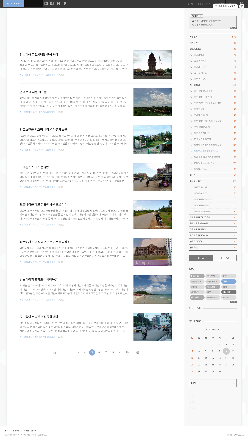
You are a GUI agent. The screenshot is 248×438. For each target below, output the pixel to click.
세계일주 (195, 292)
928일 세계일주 (213, 49)
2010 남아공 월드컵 (215, 139)
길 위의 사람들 (215, 73)
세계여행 (211, 286)
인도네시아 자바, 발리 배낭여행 (215, 121)
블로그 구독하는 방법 (204, 25)
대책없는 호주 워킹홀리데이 (215, 151)
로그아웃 (25, 430)
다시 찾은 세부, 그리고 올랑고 (215, 157)
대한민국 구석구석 (213, 229)
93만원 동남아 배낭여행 (215, 163)
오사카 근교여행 (215, 115)
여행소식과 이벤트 (215, 211)
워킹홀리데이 (213, 297)
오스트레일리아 (213, 276)
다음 (136, 352)
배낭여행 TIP (213, 181)
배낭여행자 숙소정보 (215, 199)
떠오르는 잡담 (215, 79)
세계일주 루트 (215, 67)
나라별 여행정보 (215, 193)
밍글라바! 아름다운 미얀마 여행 (215, 145)
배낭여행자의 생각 (215, 205)
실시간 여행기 (215, 61)
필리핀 (226, 297)
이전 (54, 352)
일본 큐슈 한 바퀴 (215, 133)
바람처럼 (195, 276)
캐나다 (213, 175)
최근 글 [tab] (201, 257)
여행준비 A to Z (215, 187)
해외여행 (195, 297)
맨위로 (34, 430)
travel (225, 286)
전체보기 (213, 37)
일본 (209, 292)
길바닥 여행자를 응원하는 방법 (208, 20)
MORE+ (233, 28)
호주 (225, 276)
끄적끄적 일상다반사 (213, 235)
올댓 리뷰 (213, 247)
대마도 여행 (215, 109)
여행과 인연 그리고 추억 (213, 217)
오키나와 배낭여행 (215, 127)
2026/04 (213, 329)
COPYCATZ (239, 435)
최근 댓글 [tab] (225, 257)
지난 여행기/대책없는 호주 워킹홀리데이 (37, 74)
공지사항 (213, 43)
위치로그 (212, 3)
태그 (193, 3)
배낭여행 (227, 292)
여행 (225, 281)
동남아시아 (212, 281)
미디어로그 (202, 3)
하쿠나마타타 (13, 3)
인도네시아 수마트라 (215, 97)
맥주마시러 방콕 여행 (215, 91)
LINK (213, 383)
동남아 (194, 286)
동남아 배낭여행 (198, 281)
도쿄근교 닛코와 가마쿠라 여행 (215, 103)
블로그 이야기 (213, 241)
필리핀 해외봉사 (215, 169)
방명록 (16, 430)
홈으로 (7, 430)
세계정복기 (215, 55)
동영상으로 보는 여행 (213, 223)
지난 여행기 (213, 85)
